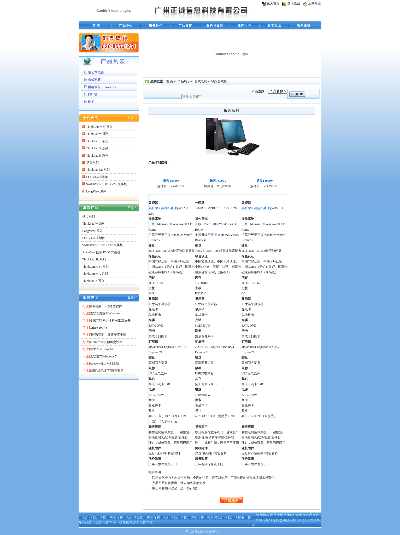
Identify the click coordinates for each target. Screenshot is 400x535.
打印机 (92, 94)
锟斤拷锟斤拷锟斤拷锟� (226, 517)
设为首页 (273, 3)
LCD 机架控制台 (97, 177)
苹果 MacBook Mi (102, 349)
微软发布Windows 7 (103, 356)
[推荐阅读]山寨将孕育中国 (108, 335)
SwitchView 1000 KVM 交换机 (106, 184)
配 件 (91, 102)
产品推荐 (185, 25)
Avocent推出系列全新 (104, 363)
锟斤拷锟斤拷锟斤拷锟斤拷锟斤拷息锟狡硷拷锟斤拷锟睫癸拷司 (286, 520)
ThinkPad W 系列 (97, 134)
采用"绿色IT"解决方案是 (106, 370)
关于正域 (274, 25)
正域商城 (314, 3)
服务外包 (155, 25)
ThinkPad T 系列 (97, 141)
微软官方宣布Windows (105, 313)
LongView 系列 (96, 191)
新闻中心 (244, 25)
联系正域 (303, 25)
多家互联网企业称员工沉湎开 (110, 320)
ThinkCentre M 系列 (99, 127)
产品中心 (126, 25)
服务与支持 (214, 25)
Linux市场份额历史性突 (106, 342)
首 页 (96, 25)
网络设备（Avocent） (102, 87)
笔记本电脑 (96, 72)
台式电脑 (94, 80)
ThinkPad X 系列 (97, 148)
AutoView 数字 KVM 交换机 (101, 252)
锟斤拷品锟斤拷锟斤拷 (143, 517)
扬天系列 (92, 162)
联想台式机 (219, 81)
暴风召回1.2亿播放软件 (106, 306)
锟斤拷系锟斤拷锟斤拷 (136, 523)
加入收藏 (293, 3)
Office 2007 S (98, 327)
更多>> (133, 118)
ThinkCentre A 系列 (95, 274)
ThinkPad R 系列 (97, 155)
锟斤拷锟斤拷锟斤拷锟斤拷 (103, 517)
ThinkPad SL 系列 (98, 170)
